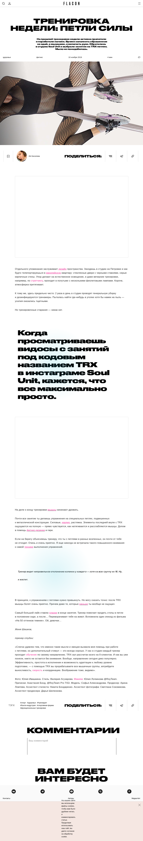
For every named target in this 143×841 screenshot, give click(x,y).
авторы (71, 798)
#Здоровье (31, 703)
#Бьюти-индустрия (28, 705)
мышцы (52, 509)
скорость (37, 670)
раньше (83, 604)
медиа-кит (136, 798)
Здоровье (7, 57)
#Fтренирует (42, 703)
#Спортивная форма (45, 705)
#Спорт (23, 703)
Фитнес (39, 57)
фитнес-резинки (36, 530)
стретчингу (37, 280)
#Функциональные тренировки (33, 708)
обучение (31, 654)
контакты (6, 798)
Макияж (78, 679)
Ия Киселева (34, 156)
